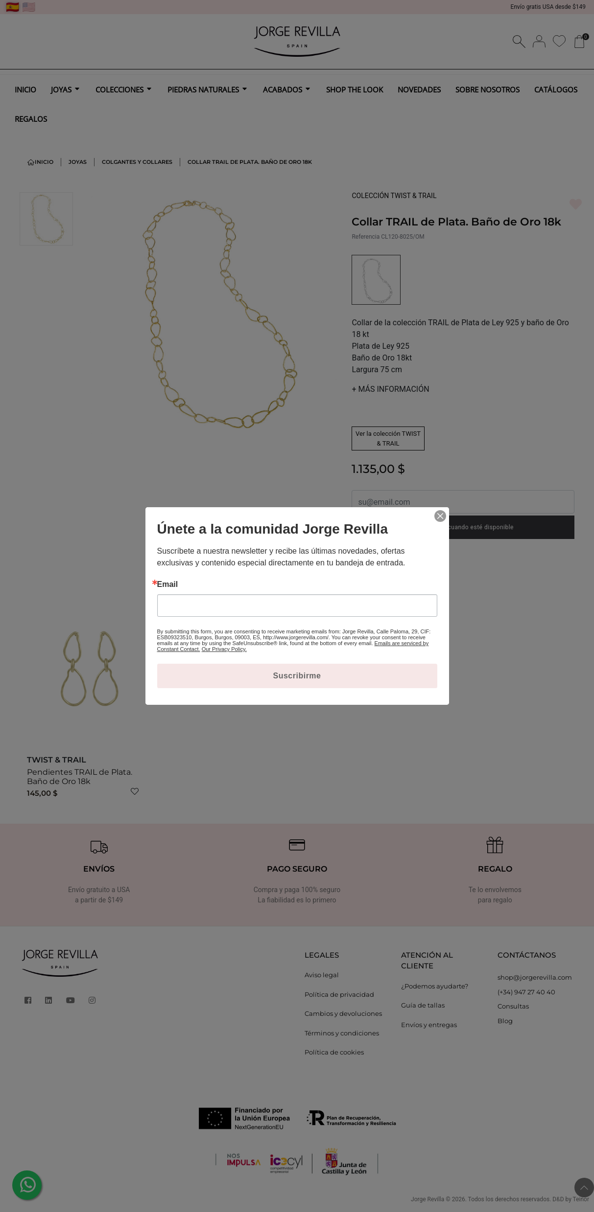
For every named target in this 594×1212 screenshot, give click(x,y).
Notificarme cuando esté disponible (463, 527)
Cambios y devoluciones (343, 1013)
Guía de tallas (423, 1005)
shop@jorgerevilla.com (535, 977)
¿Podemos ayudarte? (434, 986)
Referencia (366, 236)
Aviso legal (322, 975)
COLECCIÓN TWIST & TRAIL (394, 196)
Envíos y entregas (429, 1025)
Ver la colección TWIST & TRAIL (388, 438)
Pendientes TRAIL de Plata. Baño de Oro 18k (79, 776)
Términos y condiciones (342, 1033)
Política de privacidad (339, 994)
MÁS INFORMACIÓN (390, 389)
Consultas (513, 1006)
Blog (505, 1021)
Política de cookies (334, 1052)
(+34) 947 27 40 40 (526, 992)
